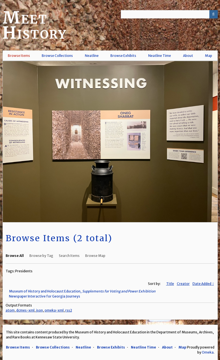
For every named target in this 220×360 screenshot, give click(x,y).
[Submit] (213, 14)
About (188, 56)
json (39, 310)
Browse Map (95, 256)
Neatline (92, 56)
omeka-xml (54, 310)
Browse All (15, 256)
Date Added (202, 284)
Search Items (69, 256)
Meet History (35, 25)
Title (170, 284)
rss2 (68, 310)
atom (10, 310)
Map (208, 56)
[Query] (169, 14)
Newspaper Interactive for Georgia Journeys (44, 296)
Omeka (208, 352)
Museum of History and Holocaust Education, (82, 291)
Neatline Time (159, 56)
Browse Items (19, 56)
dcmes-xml (25, 310)
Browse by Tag (41, 256)
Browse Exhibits (123, 56)
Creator (183, 284)
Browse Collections (57, 56)
